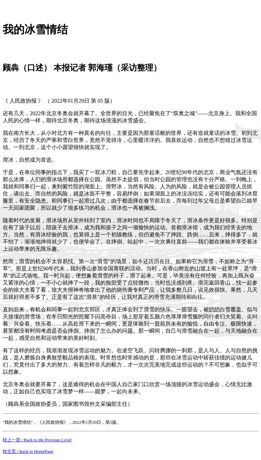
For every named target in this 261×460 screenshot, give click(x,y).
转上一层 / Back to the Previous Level (37, 439)
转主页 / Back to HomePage (28, 451)
